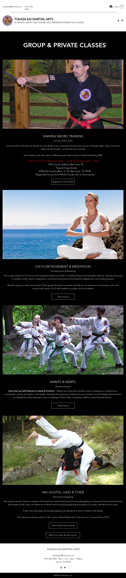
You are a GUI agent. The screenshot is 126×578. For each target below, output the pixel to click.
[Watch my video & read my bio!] (63, 535)
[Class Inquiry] (63, 297)
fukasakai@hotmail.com (12, 7)
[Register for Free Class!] (63, 182)
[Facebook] (118, 20)
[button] (121, 6)
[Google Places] (122, 20)
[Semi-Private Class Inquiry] (63, 525)
